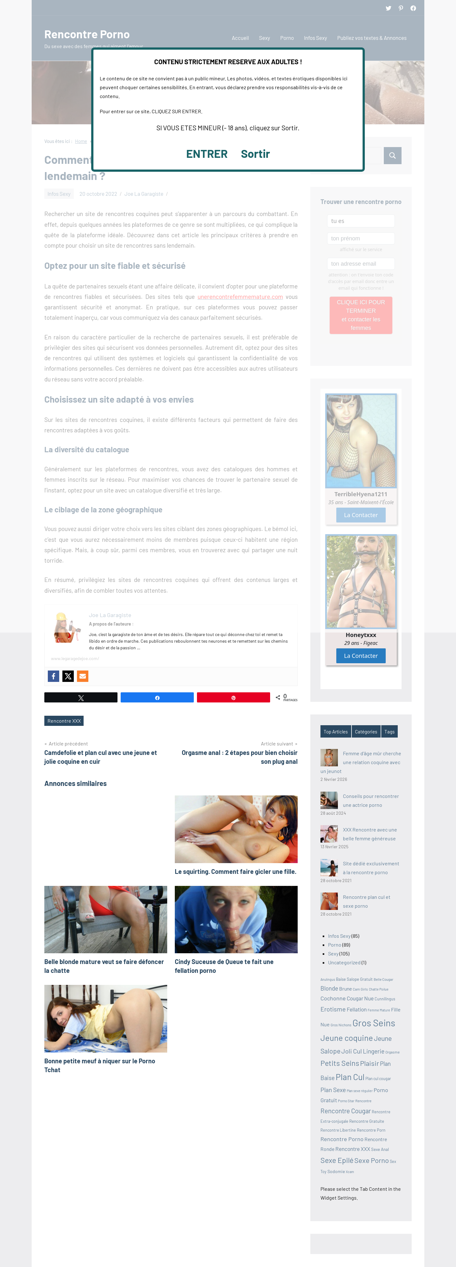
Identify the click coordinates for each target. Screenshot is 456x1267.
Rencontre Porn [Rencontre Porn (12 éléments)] (371, 1130)
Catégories (366, 731)
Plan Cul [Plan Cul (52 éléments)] (350, 1077)
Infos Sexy (339, 936)
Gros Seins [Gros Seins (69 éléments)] (373, 1022)
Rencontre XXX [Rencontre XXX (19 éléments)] (352, 1149)
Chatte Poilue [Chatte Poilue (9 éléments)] (379, 989)
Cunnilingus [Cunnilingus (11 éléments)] (385, 999)
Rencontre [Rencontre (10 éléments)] (363, 1100)
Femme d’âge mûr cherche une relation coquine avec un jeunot (360, 762)
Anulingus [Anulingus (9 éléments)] (327, 979)
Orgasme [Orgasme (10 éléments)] (392, 1052)
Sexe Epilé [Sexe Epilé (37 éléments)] (336, 1160)
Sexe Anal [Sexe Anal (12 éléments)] (380, 1149)
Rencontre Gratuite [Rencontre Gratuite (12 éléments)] (366, 1121)
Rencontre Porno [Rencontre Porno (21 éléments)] (342, 1138)
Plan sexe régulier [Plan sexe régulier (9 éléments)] (360, 1091)
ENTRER (207, 153)
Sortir (255, 153)
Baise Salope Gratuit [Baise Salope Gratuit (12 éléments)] (354, 979)
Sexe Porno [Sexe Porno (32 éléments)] (371, 1160)
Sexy (333, 953)
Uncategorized (344, 962)
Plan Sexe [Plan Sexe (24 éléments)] (333, 1089)
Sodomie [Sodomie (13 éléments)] (336, 1171)
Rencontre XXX (64, 721)
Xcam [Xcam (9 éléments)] (350, 1172)
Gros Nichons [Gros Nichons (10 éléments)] (341, 1025)
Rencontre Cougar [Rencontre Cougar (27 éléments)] (345, 1111)
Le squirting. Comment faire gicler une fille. (235, 871)
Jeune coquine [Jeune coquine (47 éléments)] (346, 1037)
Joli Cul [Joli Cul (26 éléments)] (351, 1051)
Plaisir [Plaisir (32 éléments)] (369, 1063)
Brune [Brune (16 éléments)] (345, 989)
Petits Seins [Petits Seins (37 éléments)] (339, 1063)
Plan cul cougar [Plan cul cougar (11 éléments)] (378, 1078)
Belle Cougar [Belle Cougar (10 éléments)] (383, 979)
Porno (334, 945)
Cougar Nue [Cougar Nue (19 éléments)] (360, 998)
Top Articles (336, 731)
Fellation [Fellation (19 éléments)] (357, 1009)
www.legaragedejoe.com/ (75, 658)
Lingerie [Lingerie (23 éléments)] (373, 1051)
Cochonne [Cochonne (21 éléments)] (333, 998)
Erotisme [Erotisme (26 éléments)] (333, 1009)
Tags (389, 731)
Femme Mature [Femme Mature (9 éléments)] (379, 1010)
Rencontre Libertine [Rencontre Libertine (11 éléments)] (338, 1130)
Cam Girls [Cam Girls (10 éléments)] (360, 989)
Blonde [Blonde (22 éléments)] (329, 988)
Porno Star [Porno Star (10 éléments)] (346, 1100)
